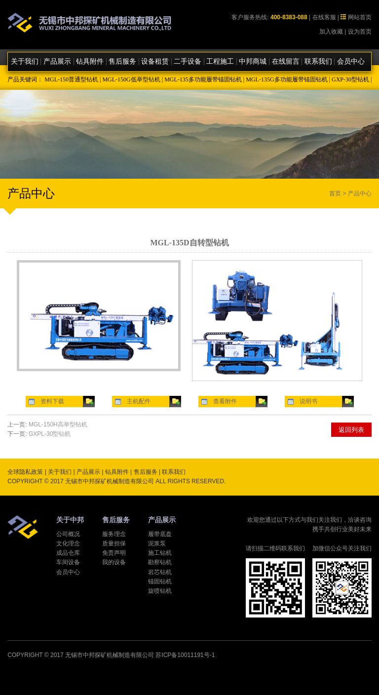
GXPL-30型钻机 (50, 433)
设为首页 (360, 31)
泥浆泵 (157, 543)
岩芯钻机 (160, 572)
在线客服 (324, 17)
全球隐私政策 (25, 471)
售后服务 (122, 61)
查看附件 (225, 401)
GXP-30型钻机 (350, 79)
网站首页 (360, 17)
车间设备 (68, 562)
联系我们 (318, 61)
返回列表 (351, 429)
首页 (335, 193)
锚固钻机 (160, 581)
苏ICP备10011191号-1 (185, 655)
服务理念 (114, 534)
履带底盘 (160, 534)
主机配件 (139, 401)
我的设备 (114, 562)
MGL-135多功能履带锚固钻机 (203, 79)
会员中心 (351, 61)
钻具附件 (90, 61)
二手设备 (187, 61)
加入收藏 (331, 31)
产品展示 (57, 61)
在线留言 (286, 61)
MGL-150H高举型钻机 (58, 424)
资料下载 (52, 401)
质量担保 (114, 543)
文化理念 (68, 543)
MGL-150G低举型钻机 (131, 79)
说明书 (308, 401)
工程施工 (220, 61)
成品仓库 (68, 552)
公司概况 (68, 534)
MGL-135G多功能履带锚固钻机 (286, 79)
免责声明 (114, 552)
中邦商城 (252, 61)
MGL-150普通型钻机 (71, 79)
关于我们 (24, 61)
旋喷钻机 (160, 590)
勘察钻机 (160, 562)
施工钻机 (160, 552)
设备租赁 (155, 61)
